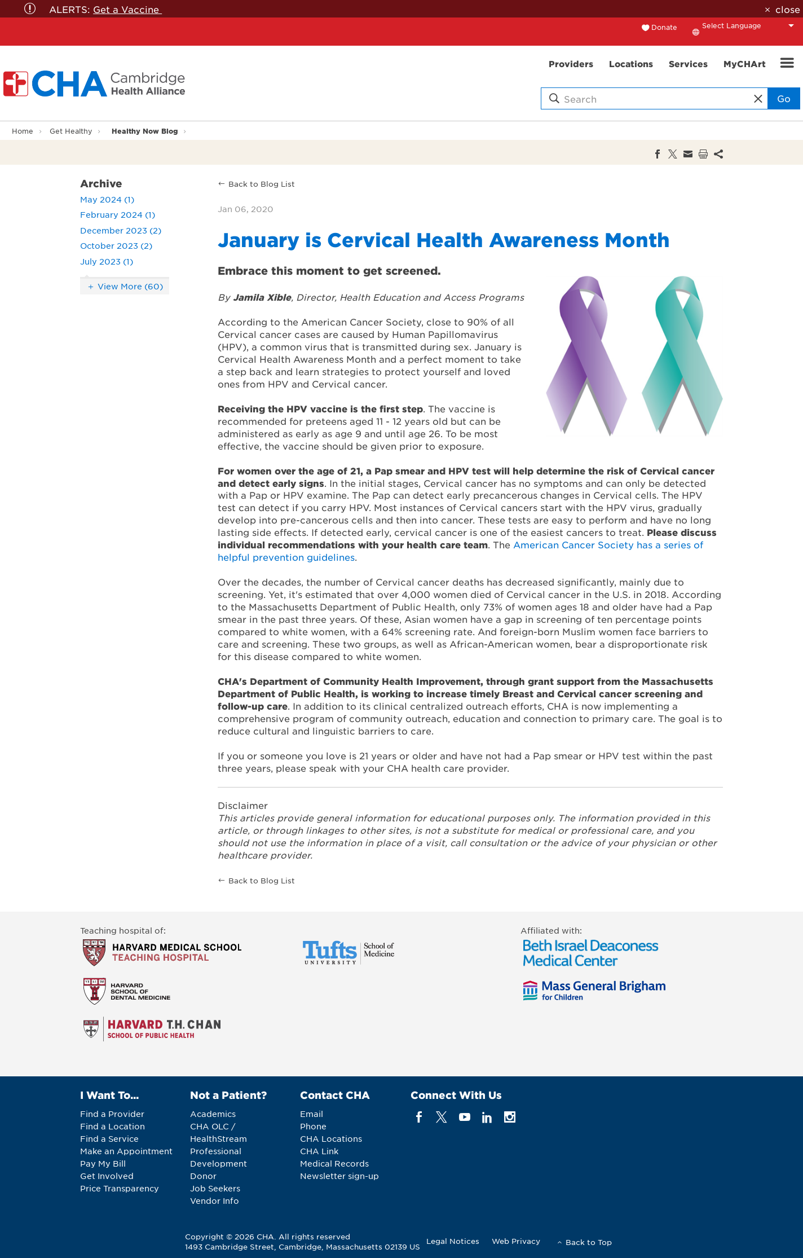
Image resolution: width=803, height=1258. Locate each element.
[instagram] (510, 1116)
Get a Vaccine (127, 9)
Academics (213, 1114)
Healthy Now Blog (145, 130)
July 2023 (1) (106, 261)
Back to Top (589, 1242)
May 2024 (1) (107, 199)
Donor (203, 1176)
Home (22, 130)
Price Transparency (119, 1188)
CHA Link (319, 1151)
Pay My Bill (103, 1163)
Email (311, 1114)
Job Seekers (215, 1188)
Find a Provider (112, 1114)
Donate (664, 27)
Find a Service (109, 1138)
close (787, 9)
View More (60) (130, 286)
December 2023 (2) (120, 230)
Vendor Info (214, 1200)
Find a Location (112, 1126)
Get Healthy (71, 130)
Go (784, 98)
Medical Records (334, 1163)
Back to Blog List (261, 183)
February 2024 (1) (117, 214)
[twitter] (442, 1116)
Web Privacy (516, 1241)
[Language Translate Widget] (751, 25)
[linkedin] (487, 1116)
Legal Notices (452, 1241)
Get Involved (107, 1176)
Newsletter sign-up (339, 1176)
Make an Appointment (126, 1151)
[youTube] (464, 1116)
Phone (313, 1126)
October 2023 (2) (116, 245)
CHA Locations (331, 1138)
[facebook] (419, 1116)
